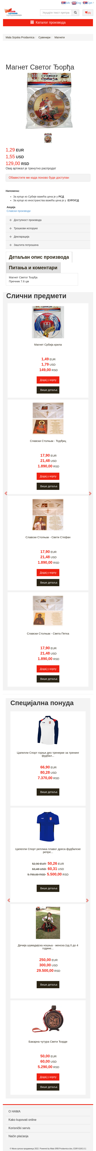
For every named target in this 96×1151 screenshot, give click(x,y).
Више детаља (48, 389)
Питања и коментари (33, 267)
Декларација (19, 236)
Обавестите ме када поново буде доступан (39, 177)
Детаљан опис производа (39, 257)
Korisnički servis (19, 1128)
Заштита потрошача (23, 244)
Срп (87, 2)
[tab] (48, 220)
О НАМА (14, 1111)
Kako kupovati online (22, 1119)
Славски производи (18, 210)
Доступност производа (25, 220)
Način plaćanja (18, 1136)
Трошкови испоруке (23, 228)
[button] (4, 491)
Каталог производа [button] (48, 22)
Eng (76, 2)
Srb (65, 2)
